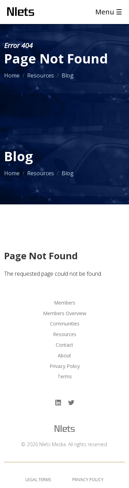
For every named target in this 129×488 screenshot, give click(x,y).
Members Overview (64, 314)
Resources (40, 75)
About (64, 356)
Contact (64, 345)
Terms (64, 377)
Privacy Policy (65, 366)
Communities (64, 324)
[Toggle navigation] (106, 12)
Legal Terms (38, 480)
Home (12, 75)
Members (64, 303)
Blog (68, 75)
